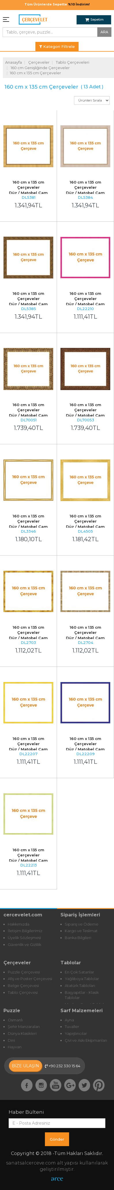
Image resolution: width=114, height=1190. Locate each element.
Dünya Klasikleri (22, 1033)
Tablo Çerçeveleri (72, 62)
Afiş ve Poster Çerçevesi (30, 978)
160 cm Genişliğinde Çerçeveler (40, 67)
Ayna (69, 1020)
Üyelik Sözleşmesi (24, 937)
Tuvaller (72, 1026)
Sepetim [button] (94, 19)
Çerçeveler (39, 62)
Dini (11, 1040)
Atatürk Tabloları (80, 985)
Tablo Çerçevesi (23, 992)
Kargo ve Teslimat (81, 930)
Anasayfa (13, 62)
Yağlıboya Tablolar (82, 978)
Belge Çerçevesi (23, 985)
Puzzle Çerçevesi (24, 972)
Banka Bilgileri (78, 937)
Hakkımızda (18, 924)
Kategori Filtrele (57, 46)
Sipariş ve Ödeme (81, 924)
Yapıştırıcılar (76, 1033)
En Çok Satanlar (79, 972)
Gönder (57, 1139)
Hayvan (15, 1047)
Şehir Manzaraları (24, 1026)
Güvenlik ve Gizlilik (24, 944)
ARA (104, 32)
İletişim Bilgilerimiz (25, 930)
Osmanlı (15, 1020)
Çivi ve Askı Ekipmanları (86, 1040)
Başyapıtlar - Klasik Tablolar (82, 995)
